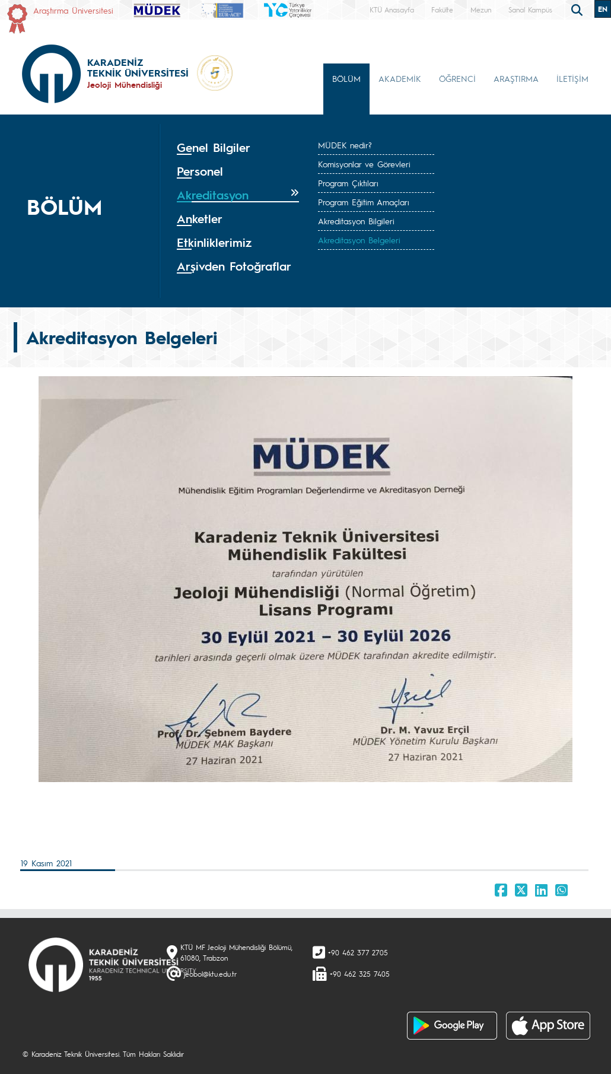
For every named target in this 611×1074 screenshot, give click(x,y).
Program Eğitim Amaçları (363, 201)
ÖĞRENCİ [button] (457, 78)
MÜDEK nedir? (345, 144)
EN (602, 9)
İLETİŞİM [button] (572, 78)
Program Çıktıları (348, 182)
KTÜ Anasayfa (392, 9)
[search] (578, 9)
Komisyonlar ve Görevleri (364, 163)
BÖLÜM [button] (346, 78)
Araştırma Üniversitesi (73, 10)
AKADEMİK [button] (399, 78)
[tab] (237, 148)
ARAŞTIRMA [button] (516, 78)
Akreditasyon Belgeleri (359, 239)
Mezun (480, 9)
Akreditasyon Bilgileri (356, 220)
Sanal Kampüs (530, 9)
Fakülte (442, 9)
